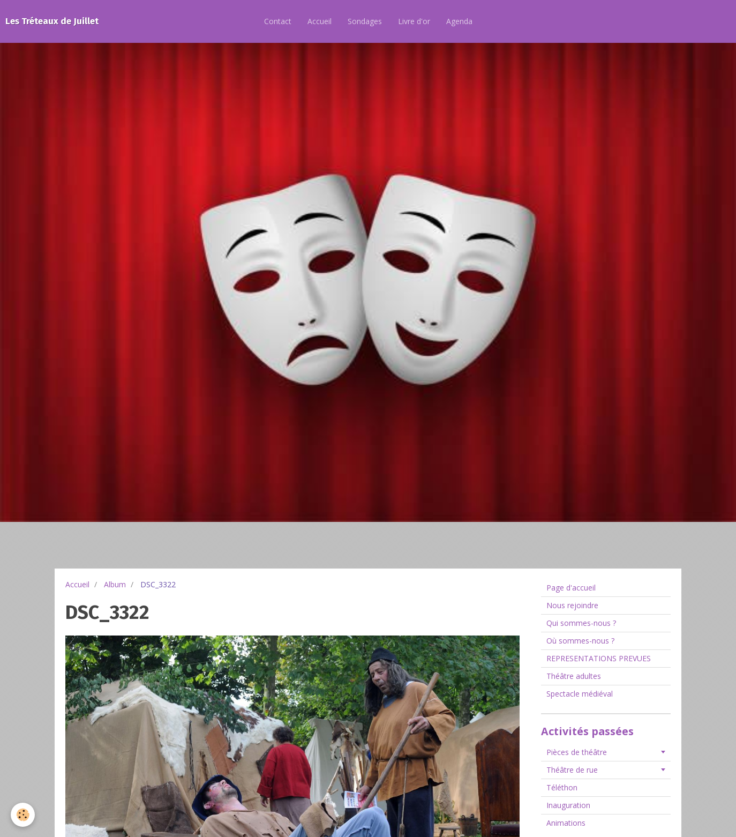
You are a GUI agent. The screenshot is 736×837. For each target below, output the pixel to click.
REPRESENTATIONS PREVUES (598, 658)
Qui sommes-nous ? (581, 623)
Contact (277, 21)
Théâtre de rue (572, 770)
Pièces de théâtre (576, 752)
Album (115, 584)
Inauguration (568, 805)
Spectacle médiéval (579, 694)
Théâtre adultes (573, 676)
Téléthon (561, 787)
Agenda (459, 21)
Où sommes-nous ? (580, 641)
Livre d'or (414, 21)
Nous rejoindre (572, 605)
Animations (565, 823)
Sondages (365, 21)
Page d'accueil (571, 587)
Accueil (319, 21)
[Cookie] (23, 815)
